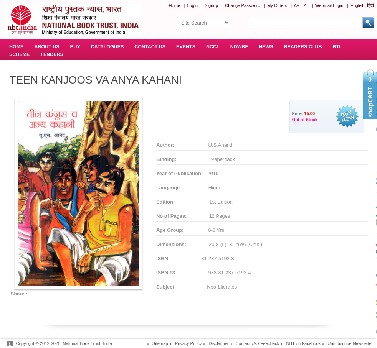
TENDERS (51, 54)
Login (192, 5)
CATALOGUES (107, 46)
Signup (211, 5)
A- (306, 5)
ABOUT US (46, 46)
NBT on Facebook (303, 343)
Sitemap (160, 343)
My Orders (277, 5)
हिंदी (370, 5)
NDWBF (239, 46)
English (358, 5)
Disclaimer (218, 343)
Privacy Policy (188, 343)
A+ (296, 5)
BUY (75, 46)
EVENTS (185, 46)
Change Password (242, 5)
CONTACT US (149, 46)
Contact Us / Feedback (257, 343)
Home (174, 5)
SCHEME (19, 54)
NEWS (266, 46)
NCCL (213, 46)
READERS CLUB (303, 46)
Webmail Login (329, 5)
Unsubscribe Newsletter (350, 343)
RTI (337, 46)
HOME (16, 46)
